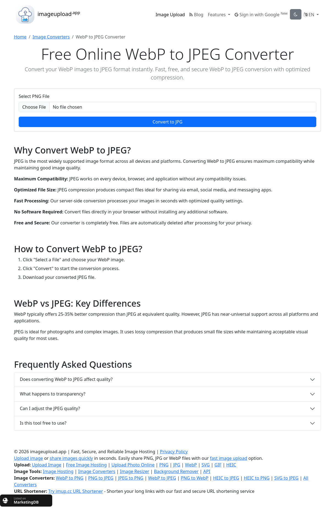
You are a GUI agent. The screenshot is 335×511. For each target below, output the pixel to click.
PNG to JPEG (101, 478)
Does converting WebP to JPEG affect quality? (66, 379)
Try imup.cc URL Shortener (75, 491)
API (206, 471)
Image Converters (51, 37)
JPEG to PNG (131, 478)
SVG (206, 465)
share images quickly (71, 458)
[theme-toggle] (295, 14)
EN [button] (309, 15)
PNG (164, 465)
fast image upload (228, 458)
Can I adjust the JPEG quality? (50, 408)
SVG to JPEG (286, 478)
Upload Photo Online (133, 465)
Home (20, 37)
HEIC (231, 465)
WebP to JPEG (162, 478)
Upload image (28, 458)
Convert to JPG (168, 122)
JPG (176, 465)
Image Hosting (58, 471)
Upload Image (46, 465)
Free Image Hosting (86, 465)
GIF (218, 465)
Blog (196, 15)
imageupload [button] (47, 15)
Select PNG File (34, 96)
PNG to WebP (194, 478)
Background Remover (176, 471)
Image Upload (170, 15)
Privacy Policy (174, 452)
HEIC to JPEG (226, 478)
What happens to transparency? (52, 394)
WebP (191, 465)
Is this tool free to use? (43, 423)
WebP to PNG (69, 478)
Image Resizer (134, 471)
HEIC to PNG (257, 478)
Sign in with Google (261, 14)
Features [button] (217, 15)
